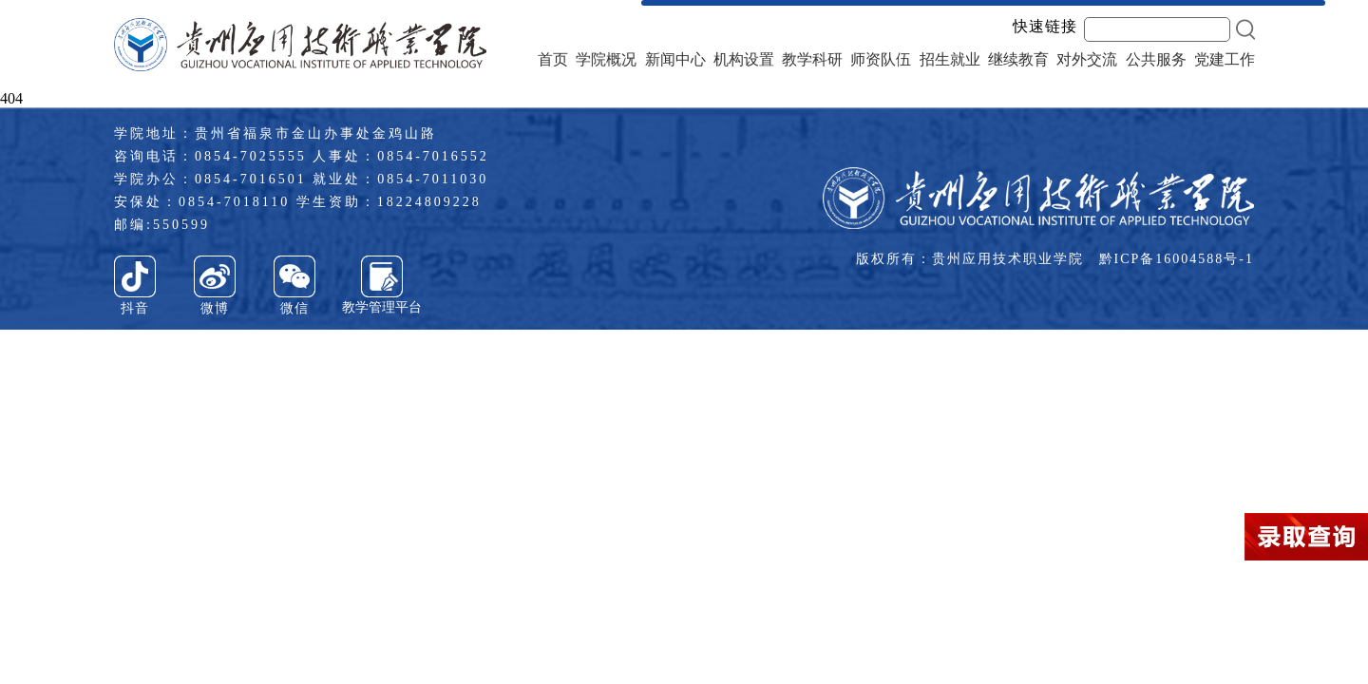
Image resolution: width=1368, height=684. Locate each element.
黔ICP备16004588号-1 (1176, 259)
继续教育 (1018, 59)
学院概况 (606, 59)
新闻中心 (675, 59)
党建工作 (1224, 59)
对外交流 (1086, 59)
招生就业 (950, 59)
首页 (553, 59)
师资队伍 (880, 59)
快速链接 (1045, 26)
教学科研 (812, 59)
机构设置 (743, 59)
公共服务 (1156, 59)
